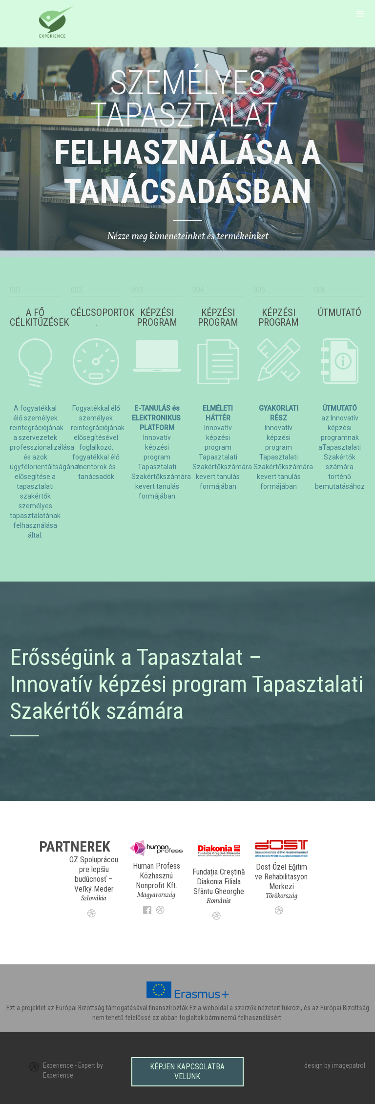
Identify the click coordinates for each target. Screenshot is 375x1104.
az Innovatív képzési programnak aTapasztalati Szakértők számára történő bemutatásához (340, 447)
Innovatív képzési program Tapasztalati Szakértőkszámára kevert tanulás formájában (222, 447)
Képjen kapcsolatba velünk (187, 1069)
